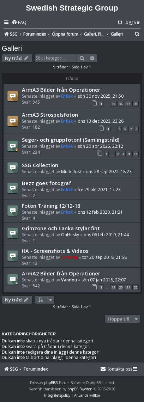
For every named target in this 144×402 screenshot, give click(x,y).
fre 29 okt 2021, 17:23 (99, 190)
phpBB (49, 382)
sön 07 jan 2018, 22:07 (104, 280)
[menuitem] (19, 23)
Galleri (12, 48)
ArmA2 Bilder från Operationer (61, 273)
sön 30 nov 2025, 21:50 (101, 96)
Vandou (69, 280)
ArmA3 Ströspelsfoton (50, 114)
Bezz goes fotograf (46, 183)
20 (120, 287)
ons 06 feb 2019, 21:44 (106, 235)
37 (128, 104)
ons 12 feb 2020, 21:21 (100, 212)
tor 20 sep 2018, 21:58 (104, 257)
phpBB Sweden (79, 388)
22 (135, 287)
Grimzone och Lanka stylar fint (61, 228)
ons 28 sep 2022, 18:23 (109, 172)
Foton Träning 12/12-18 (51, 205)
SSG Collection (40, 165)
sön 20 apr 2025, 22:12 (100, 146)
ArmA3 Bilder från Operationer (61, 89)
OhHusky (70, 235)
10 (135, 154)
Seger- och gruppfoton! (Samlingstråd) (70, 139)
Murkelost (71, 172)
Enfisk (67, 96)
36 (120, 104)
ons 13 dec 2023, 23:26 (101, 121)
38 (135, 104)
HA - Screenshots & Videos (55, 250)
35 (113, 104)
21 (128, 287)
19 (113, 287)
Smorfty (69, 257)
